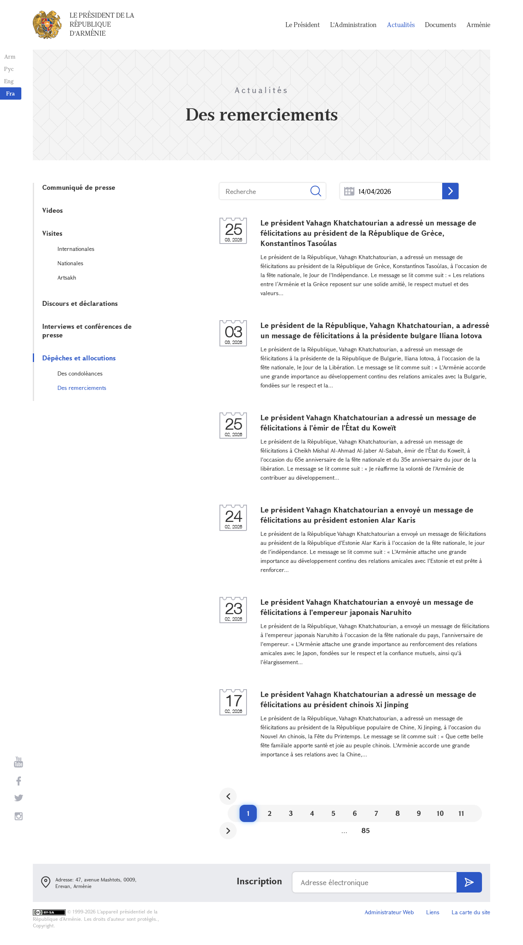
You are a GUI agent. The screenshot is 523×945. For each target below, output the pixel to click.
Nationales (70, 263)
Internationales (75, 249)
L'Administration (353, 24)
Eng (9, 81)
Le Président (302, 24)
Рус (9, 69)
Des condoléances (80, 373)
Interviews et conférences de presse (87, 330)
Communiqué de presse (78, 187)
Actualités (401, 24)
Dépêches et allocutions (79, 357)
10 (440, 813)
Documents (440, 24)
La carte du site (471, 912)
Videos (52, 210)
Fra (10, 93)
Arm (10, 56)
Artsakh (66, 277)
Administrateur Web (389, 912)
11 (461, 813)
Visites (52, 233)
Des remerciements (81, 388)
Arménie (478, 24)
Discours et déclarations (80, 303)
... (349, 191)
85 (365, 830)
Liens (432, 912)
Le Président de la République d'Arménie (102, 24)
